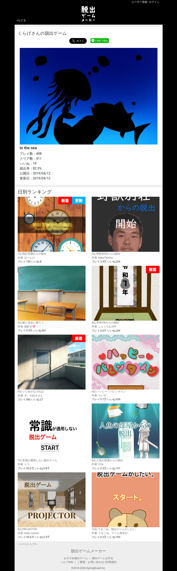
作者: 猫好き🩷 (27, 326)
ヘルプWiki (66, 562)
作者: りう (24, 464)
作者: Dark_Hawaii (28, 533)
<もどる (21, 20)
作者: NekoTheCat (102, 257)
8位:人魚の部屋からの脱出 (126, 432)
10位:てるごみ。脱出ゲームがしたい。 (126, 501)
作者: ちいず (99, 395)
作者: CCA (97, 464)
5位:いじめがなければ (52, 364)
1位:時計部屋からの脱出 (52, 226)
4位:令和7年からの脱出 (126, 295)
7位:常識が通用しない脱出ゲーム (52, 432)
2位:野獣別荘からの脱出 (126, 226)
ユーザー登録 (139, 1)
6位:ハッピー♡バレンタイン (126, 364)
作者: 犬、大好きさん (30, 395)
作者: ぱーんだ (26, 257)
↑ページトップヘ (28, 544)
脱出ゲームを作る (102, 558)
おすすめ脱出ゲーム (76, 558)
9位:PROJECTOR (52, 501)
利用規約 (111, 562)
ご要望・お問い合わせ (90, 562)
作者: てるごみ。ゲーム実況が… (111, 533)
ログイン (154, 1)
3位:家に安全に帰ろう (52, 295)
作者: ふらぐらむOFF (104, 326)
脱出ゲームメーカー (88, 551)
